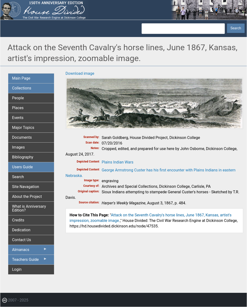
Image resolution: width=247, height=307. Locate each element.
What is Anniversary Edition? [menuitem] (29, 208)
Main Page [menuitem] (21, 78)
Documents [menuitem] (22, 137)
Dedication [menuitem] (21, 230)
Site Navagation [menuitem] (25, 186)
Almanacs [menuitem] (29, 251)
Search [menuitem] (18, 177)
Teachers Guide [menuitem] (29, 260)
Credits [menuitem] (18, 220)
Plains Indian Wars (118, 162)
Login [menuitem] (16, 269)
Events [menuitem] (17, 117)
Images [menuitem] (18, 147)
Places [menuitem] (18, 108)
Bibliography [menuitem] (22, 157)
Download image (80, 73)
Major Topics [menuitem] (23, 127)
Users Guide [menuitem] (22, 167)
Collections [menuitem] (21, 88)
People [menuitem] (18, 98)
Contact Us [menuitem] (21, 240)
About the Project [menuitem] (27, 196)
